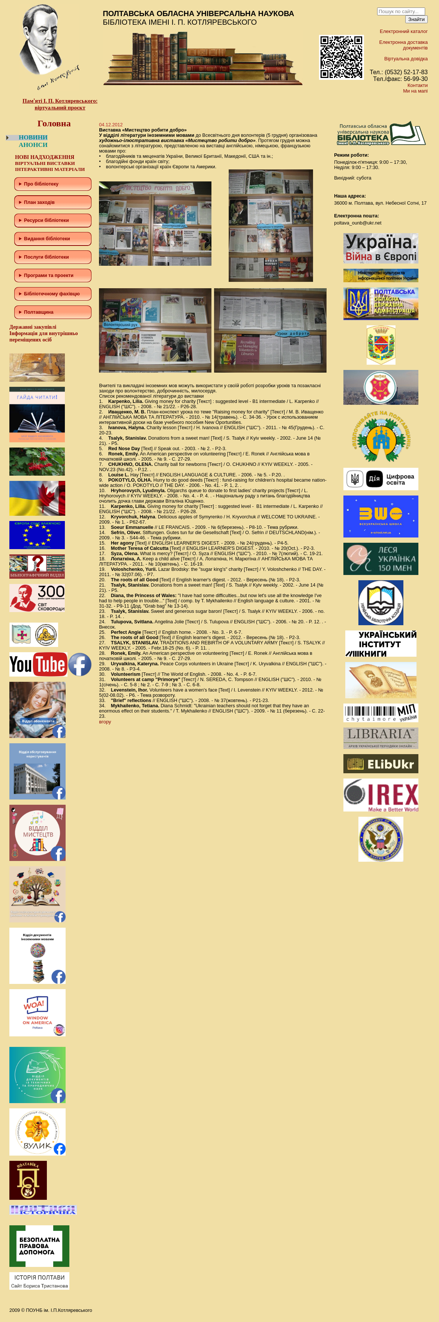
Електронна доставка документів (403, 45)
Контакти (418, 85)
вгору (105, 722)
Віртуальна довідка (406, 58)
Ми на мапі (415, 91)
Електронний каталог (404, 31)
